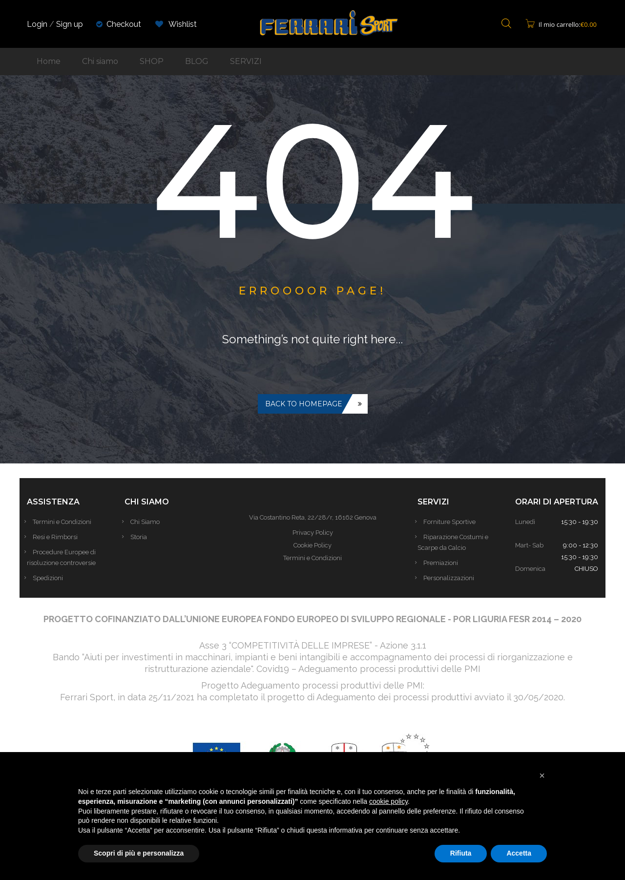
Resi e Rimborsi (59, 537)
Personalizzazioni (452, 578)
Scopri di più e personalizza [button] (139, 853)
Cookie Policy (312, 545)
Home (49, 61)
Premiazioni (444, 562)
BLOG (196, 61)
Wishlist (176, 24)
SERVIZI (246, 61)
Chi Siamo (149, 521)
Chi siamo (100, 61)
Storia (142, 537)
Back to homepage (303, 403)
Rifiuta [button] (461, 853)
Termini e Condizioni (66, 521)
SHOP (152, 61)
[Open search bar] (506, 24)
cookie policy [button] (388, 801)
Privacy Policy (312, 532)
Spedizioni (52, 578)
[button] (542, 775)
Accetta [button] (518, 853)
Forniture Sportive (453, 521)
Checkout (123, 24)
